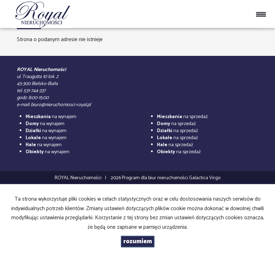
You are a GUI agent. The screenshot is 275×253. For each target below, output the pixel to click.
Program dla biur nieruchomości (155, 178)
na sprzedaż (182, 117)
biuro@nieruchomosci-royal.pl (61, 105)
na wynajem (51, 117)
